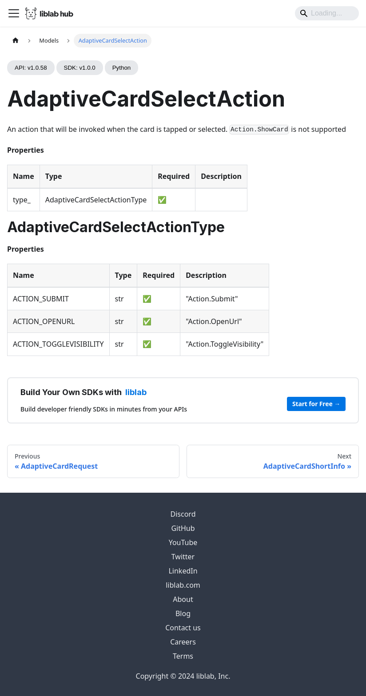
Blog (183, 613)
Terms (183, 656)
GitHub (183, 528)
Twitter (183, 557)
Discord (183, 514)
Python (121, 67)
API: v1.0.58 (31, 67)
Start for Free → (316, 403)
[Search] (327, 13)
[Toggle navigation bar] (13, 13)
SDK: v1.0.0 (79, 67)
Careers (183, 642)
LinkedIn (182, 571)
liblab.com (183, 585)
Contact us (183, 628)
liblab (136, 392)
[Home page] (15, 40)
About (183, 599)
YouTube (183, 542)
